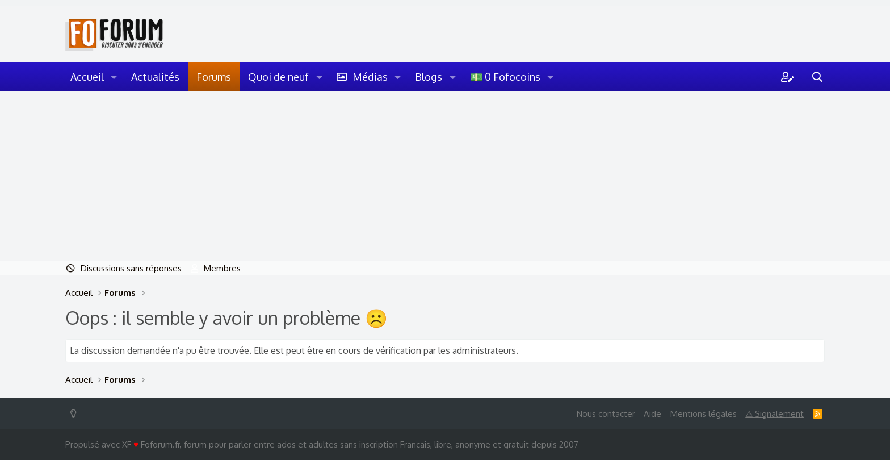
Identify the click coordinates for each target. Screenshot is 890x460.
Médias (370, 76)
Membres (222, 268)
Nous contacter (606, 413)
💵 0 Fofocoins (505, 76)
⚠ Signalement (774, 413)
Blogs (428, 76)
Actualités (155, 76)
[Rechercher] (817, 76)
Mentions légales (703, 413)
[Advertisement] (445, 176)
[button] (114, 76)
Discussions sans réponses (131, 268)
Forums (213, 76)
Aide (652, 413)
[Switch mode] (75, 413)
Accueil (87, 76)
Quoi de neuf (278, 76)
